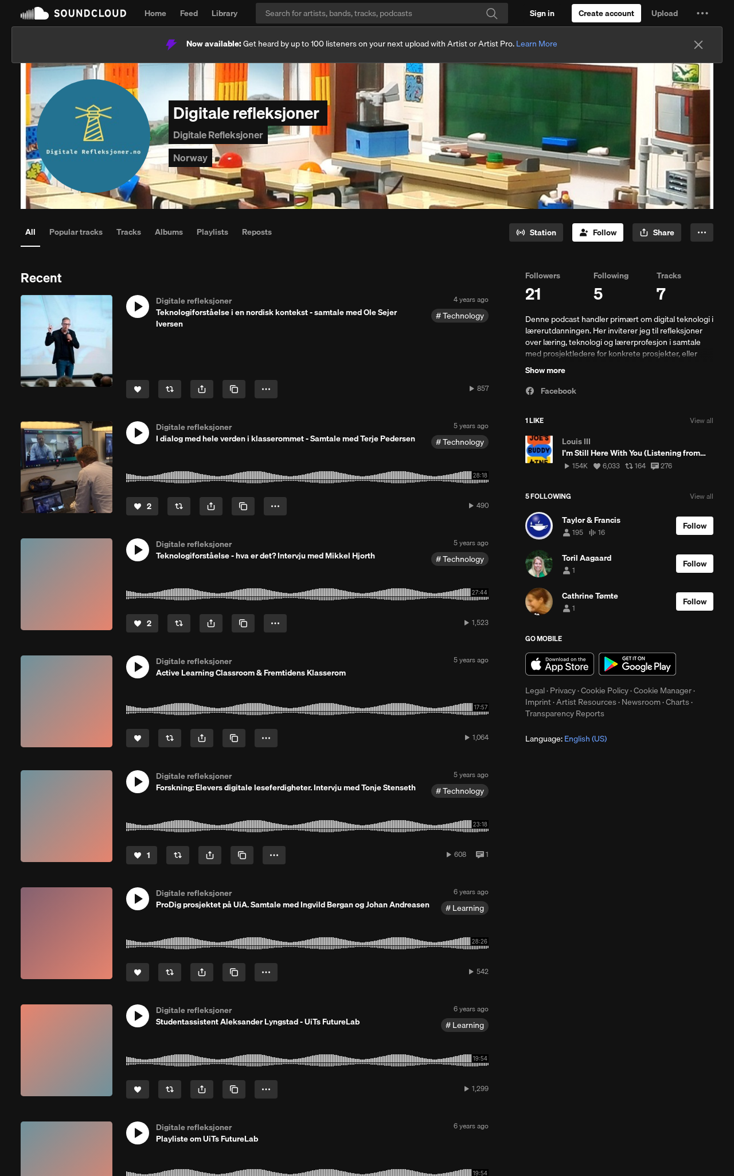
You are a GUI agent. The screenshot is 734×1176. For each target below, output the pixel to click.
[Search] (382, 13)
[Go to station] (536, 232)
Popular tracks (76, 232)
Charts (677, 702)
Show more (545, 370)
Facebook (550, 391)
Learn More (536, 43)
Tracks (128, 232)
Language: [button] (566, 738)
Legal (535, 690)
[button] (702, 13)
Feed (189, 13)
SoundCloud (73, 13)
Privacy (563, 690)
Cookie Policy (604, 690)
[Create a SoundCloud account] (606, 13)
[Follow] (597, 232)
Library (224, 13)
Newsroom (641, 702)
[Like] (137, 389)
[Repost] (169, 389)
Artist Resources (586, 702)
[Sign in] (542, 13)
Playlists (212, 232)
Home (155, 13)
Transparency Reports (564, 713)
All (30, 232)
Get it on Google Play (637, 664)
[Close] (698, 44)
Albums (169, 232)
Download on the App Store (559, 664)
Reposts (257, 232)
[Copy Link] (233, 389)
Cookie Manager (663, 690)
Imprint (538, 702)
